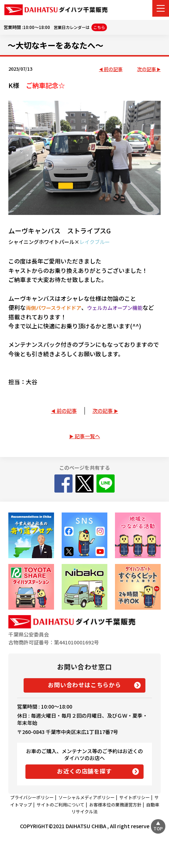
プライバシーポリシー (32, 797)
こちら (99, 27)
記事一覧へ (87, 436)
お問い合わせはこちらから (84, 684)
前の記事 (113, 69)
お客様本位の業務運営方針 (115, 804)
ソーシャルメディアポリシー (86, 797)
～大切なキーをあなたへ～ (55, 45)
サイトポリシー (134, 797)
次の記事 (146, 69)
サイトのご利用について (60, 804)
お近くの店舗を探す (84, 771)
